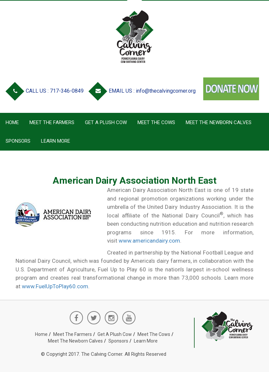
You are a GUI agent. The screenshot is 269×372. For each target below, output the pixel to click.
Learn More (55, 141)
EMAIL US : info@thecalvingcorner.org (143, 91)
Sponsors (18, 141)
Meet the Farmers (51, 122)
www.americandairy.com (149, 240)
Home (12, 122)
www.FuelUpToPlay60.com (55, 286)
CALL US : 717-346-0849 (46, 91)
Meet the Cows (156, 122)
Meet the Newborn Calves (218, 122)
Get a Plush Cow (106, 122)
